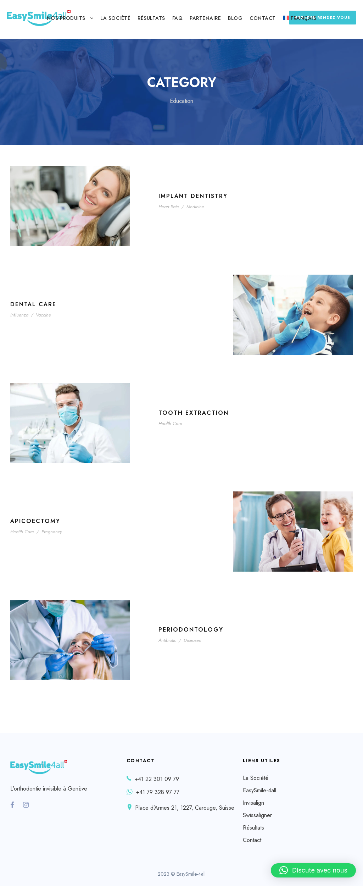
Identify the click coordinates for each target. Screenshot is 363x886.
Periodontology (190, 630)
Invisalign (253, 803)
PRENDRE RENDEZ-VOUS (322, 17)
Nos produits (66, 18)
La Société (115, 18)
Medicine (195, 206)
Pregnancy (51, 531)
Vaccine (43, 315)
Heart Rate (168, 206)
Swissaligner (257, 815)
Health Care (170, 423)
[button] (313, 870)
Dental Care (33, 304)
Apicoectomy (35, 521)
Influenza (19, 315)
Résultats (151, 18)
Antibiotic (167, 640)
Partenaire (205, 18)
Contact (263, 18)
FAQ (177, 18)
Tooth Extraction (193, 413)
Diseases (192, 640)
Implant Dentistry (193, 196)
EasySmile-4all (259, 790)
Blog (235, 18)
